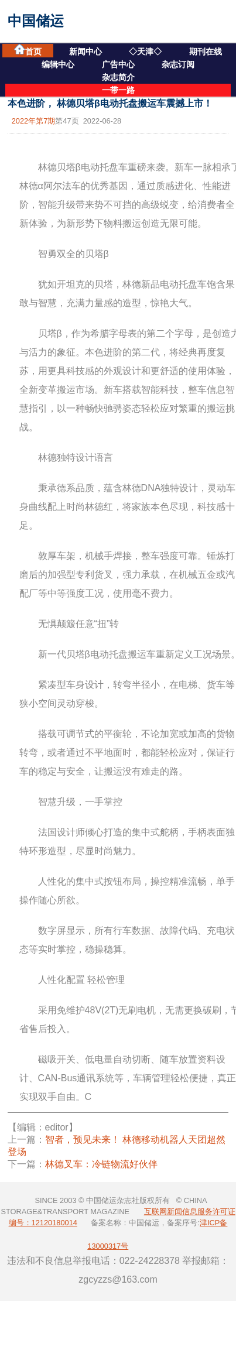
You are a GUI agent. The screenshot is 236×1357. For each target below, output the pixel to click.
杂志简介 (118, 77)
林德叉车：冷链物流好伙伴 (101, 1164)
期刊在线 (205, 51)
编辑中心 (58, 64)
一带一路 (118, 90)
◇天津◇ (145, 51)
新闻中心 (85, 51)
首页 (28, 50)
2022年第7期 (34, 120)
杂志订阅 (178, 64)
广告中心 (118, 64)
